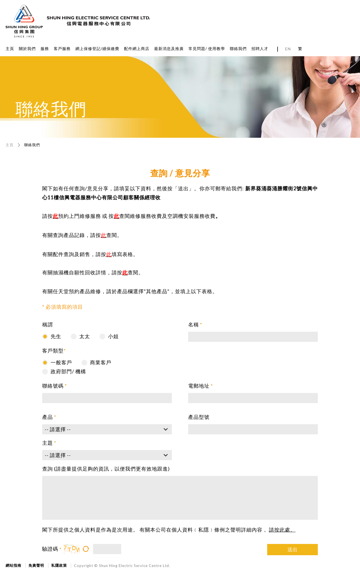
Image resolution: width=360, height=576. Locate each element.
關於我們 (27, 48)
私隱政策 (59, 565)
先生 (56, 336)
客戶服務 (62, 48)
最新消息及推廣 (169, 48)
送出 (292, 549)
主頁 (10, 48)
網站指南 (13, 565)
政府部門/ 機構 (68, 371)
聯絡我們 (238, 48)
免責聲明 (36, 565)
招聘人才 (259, 48)
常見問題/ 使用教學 (206, 48)
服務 (44, 48)
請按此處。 (282, 530)
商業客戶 (100, 362)
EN (288, 48)
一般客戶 (61, 362)
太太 (84, 336)
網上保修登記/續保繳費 (97, 48)
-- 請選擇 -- (58, 429)
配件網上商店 (136, 48)
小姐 (113, 336)
